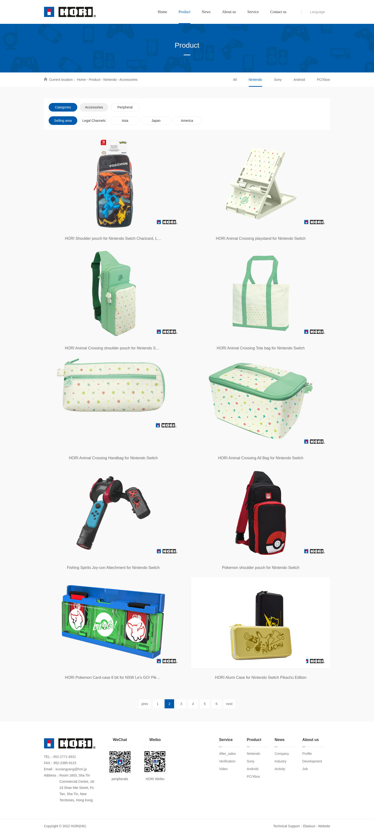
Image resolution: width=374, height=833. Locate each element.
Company (282, 754)
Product (94, 80)
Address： (51, 775)
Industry (280, 761)
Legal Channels (93, 121)
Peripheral (125, 107)
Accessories (128, 80)
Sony (278, 80)
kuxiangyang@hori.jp (71, 769)
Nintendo (110, 80)
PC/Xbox (323, 80)
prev (144, 704)
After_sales (227, 754)
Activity (280, 769)
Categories (63, 107)
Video (223, 769)
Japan (156, 121)
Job (305, 769)
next (229, 704)
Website (324, 826)
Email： (50, 769)
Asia (125, 121)
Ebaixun (309, 826)
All (235, 80)
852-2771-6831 (64, 757)
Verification (227, 761)
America (187, 121)
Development (312, 761)
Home (81, 80)
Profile (307, 754)
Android (299, 80)
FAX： (48, 763)
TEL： (48, 757)
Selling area (63, 121)
